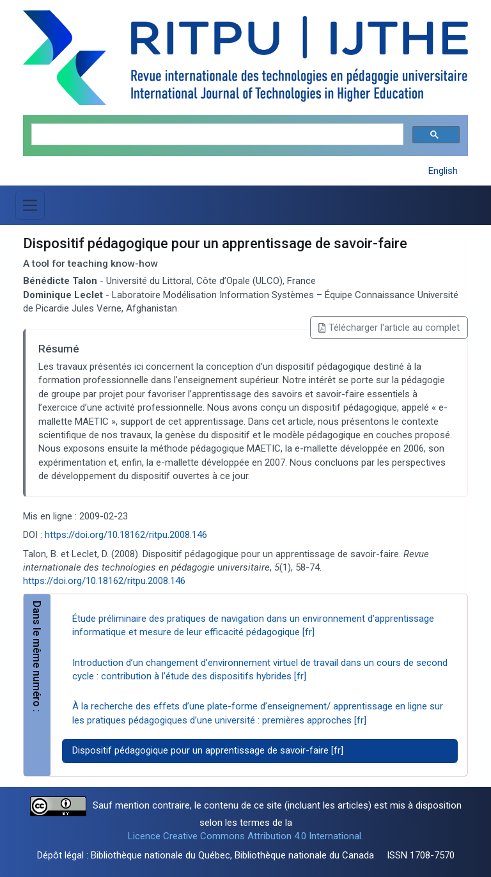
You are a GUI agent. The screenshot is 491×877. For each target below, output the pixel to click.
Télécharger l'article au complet (389, 327)
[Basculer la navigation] (30, 205)
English (443, 171)
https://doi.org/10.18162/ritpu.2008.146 (126, 535)
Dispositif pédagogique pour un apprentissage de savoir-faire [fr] (207, 750)
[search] (216, 134)
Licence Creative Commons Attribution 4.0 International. (245, 836)
